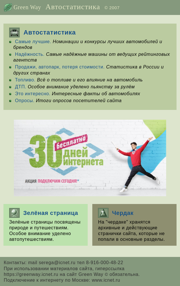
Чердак (116, 213)
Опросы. (24, 100)
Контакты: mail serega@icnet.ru (40, 262)
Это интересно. (32, 93)
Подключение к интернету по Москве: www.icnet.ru (62, 280)
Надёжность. (29, 54)
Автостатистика (72, 7)
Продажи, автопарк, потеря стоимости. (60, 66)
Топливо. (25, 79)
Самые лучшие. (33, 41)
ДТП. (20, 86)
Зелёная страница (43, 213)
